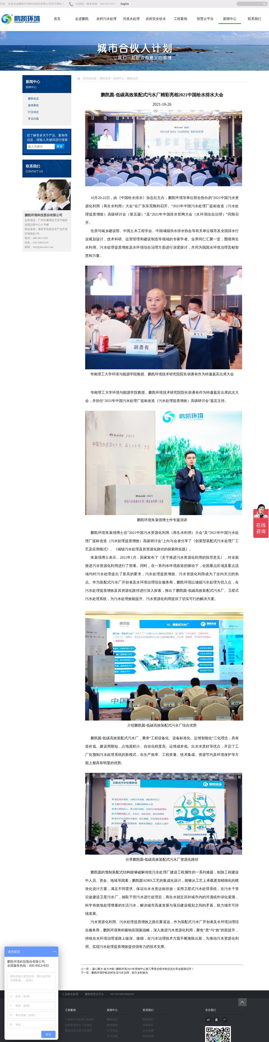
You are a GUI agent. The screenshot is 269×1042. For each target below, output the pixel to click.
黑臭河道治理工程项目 (78, 1030)
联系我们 (254, 19)
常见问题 (33, 118)
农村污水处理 (106, 19)
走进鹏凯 (82, 19)
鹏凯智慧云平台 (94, 994)
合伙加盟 (148, 1030)
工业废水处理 (70, 994)
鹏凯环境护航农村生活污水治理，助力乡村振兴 (119, 972)
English (125, 3)
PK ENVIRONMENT (122, 994)
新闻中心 (229, 19)
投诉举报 (148, 1036)
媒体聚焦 (33, 105)
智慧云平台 (205, 19)
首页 (57, 19)
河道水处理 (131, 19)
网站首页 (105, 78)
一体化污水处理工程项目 (80, 1019)
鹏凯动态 (33, 98)
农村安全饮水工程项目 (78, 1025)
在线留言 (148, 1025)
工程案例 (180, 19)
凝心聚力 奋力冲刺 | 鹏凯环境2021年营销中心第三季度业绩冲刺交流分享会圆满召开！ (142, 968)
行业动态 (33, 112)
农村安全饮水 (156, 19)
